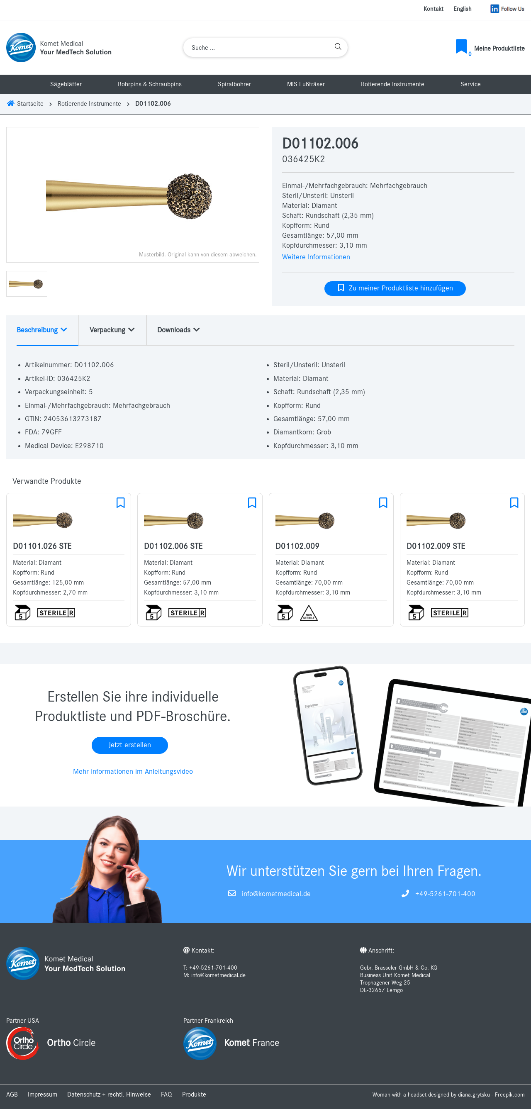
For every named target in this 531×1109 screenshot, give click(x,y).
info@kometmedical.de (276, 894)
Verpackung (113, 330)
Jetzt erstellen (130, 745)
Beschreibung (42, 330)
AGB (12, 1094)
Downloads (179, 330)
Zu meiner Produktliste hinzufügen (395, 288)
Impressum (42, 1094)
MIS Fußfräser (306, 84)
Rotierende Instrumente (392, 84)
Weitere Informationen (316, 257)
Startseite (25, 103)
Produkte (194, 1094)
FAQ (166, 1094)
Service (470, 84)
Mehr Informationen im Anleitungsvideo (133, 771)
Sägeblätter (66, 84)
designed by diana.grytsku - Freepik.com (476, 1095)
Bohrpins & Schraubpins (150, 84)
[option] (132, 195)
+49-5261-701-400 (445, 894)
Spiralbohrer (234, 84)
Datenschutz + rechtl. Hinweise (109, 1094)
